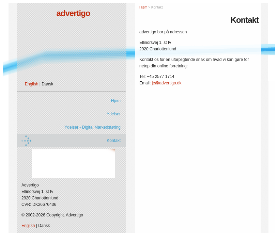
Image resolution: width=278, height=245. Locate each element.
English (31, 84)
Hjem (116, 100)
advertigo (73, 13)
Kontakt (114, 140)
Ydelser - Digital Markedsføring (92, 127)
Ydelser (114, 114)
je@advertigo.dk (167, 83)
